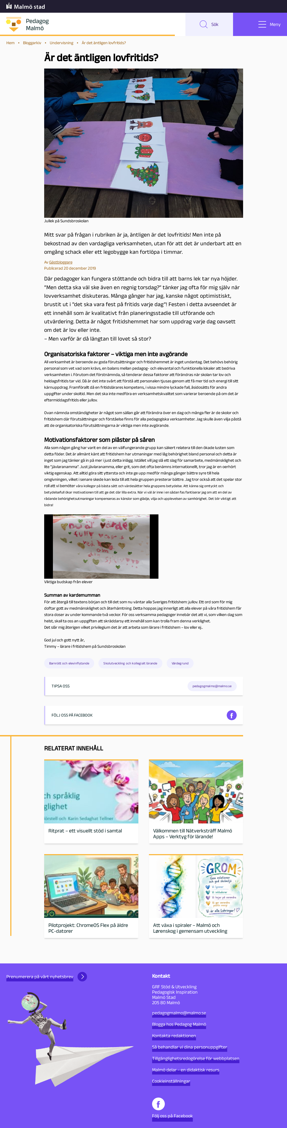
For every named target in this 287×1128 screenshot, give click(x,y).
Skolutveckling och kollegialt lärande (130, 663)
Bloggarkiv (32, 42)
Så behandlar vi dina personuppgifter (189, 1047)
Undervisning (61, 42)
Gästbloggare (60, 262)
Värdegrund (180, 663)
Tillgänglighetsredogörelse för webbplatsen (195, 1058)
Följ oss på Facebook (172, 1108)
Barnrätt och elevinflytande (69, 663)
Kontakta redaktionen (174, 1035)
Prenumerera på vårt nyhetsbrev (46, 976)
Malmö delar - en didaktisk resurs (185, 1069)
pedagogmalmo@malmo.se (179, 1013)
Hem (10, 42)
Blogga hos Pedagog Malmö (179, 1024)
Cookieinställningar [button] (171, 1081)
